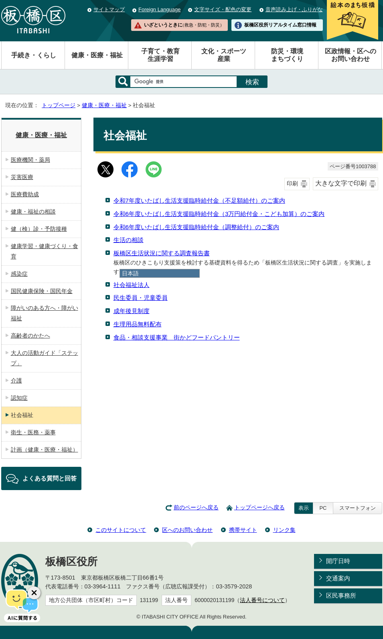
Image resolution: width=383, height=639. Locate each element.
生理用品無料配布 (137, 324)
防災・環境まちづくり (287, 55)
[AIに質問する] (22, 605)
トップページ (58, 105)
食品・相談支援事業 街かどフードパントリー (176, 337)
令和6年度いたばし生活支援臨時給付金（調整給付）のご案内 (196, 227)
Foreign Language (159, 9)
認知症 (19, 398)
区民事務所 (341, 595)
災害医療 (22, 177)
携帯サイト (243, 530)
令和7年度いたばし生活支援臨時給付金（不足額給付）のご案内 (199, 200)
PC (322, 508)
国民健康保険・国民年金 (42, 291)
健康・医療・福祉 (97, 55)
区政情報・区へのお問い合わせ (350, 55)
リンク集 (284, 530)
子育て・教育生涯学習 (160, 55)
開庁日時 (338, 561)
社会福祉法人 (131, 284)
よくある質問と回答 (49, 478)
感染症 (19, 274)
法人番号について (262, 600)
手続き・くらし (33, 55)
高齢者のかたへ (30, 335)
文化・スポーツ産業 (223, 55)
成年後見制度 (131, 310)
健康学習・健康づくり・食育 (44, 251)
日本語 (130, 273)
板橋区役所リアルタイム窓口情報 (280, 25)
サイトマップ (109, 9)
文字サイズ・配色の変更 (222, 9)
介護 (16, 380)
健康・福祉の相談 (33, 211)
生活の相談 (128, 239)
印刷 (292, 184)
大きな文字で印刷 (341, 183)
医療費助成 (25, 194)
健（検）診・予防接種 (39, 229)
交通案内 (338, 578)
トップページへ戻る (259, 508)
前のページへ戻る (196, 508)
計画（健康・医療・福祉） (44, 449)
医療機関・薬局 (30, 160)
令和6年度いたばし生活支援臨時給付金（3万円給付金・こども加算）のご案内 (219, 213)
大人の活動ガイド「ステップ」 (44, 358)
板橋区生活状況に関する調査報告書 (161, 253)
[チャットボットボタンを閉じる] (34, 592)
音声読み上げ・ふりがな (294, 9)
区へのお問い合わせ (187, 530)
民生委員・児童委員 (140, 297)
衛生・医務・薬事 (33, 432)
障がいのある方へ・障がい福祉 (44, 313)
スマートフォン (357, 508)
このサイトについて (120, 530)
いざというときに (184, 25)
